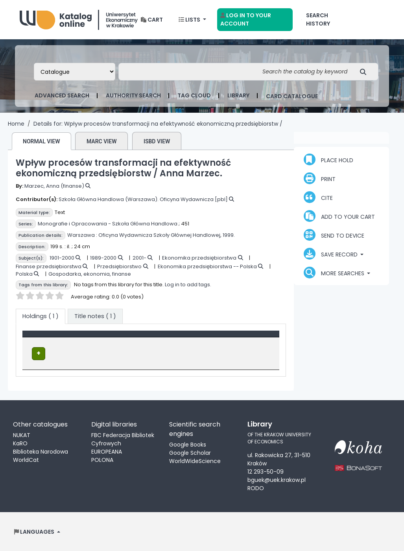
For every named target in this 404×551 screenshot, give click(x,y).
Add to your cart (339, 216)
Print (320, 178)
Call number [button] (175, 338)
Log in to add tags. (188, 284)
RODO (255, 488)
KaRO (20, 443)
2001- (139, 258)
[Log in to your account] (255, 19)
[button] (152, 20)
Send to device (334, 235)
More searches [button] (335, 272)
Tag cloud (194, 95)
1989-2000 (103, 258)
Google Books (187, 444)
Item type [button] (40, 338)
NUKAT (21, 434)
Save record (331, 254)
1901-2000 (62, 258)
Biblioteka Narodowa (40, 451)
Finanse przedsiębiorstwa (48, 266)
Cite (318, 197)
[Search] (365, 72)
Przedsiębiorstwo (119, 266)
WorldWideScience (195, 460)
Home (16, 124)
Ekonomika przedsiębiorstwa (199, 258)
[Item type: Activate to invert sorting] (59, 338)
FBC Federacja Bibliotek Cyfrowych (122, 438)
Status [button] (239, 338)
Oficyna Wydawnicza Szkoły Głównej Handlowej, (159, 235)
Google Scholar (190, 452)
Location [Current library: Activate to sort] (112, 338)
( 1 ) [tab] (40, 316)
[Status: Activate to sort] (252, 338)
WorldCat (26, 459)
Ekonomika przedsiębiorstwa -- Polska (207, 266)
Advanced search (62, 95)
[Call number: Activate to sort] (189, 338)
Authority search (133, 95)
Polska (24, 274)
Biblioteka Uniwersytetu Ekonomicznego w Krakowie (79, 18)
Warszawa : (82, 235)
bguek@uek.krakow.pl (276, 479)
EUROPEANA (106, 451)
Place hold (328, 159)
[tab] (95, 316)
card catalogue (292, 96)
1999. (229, 235)
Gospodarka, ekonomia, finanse (89, 274)
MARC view (102, 141)
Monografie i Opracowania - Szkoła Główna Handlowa (107, 223)
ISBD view (157, 141)
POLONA (102, 459)
